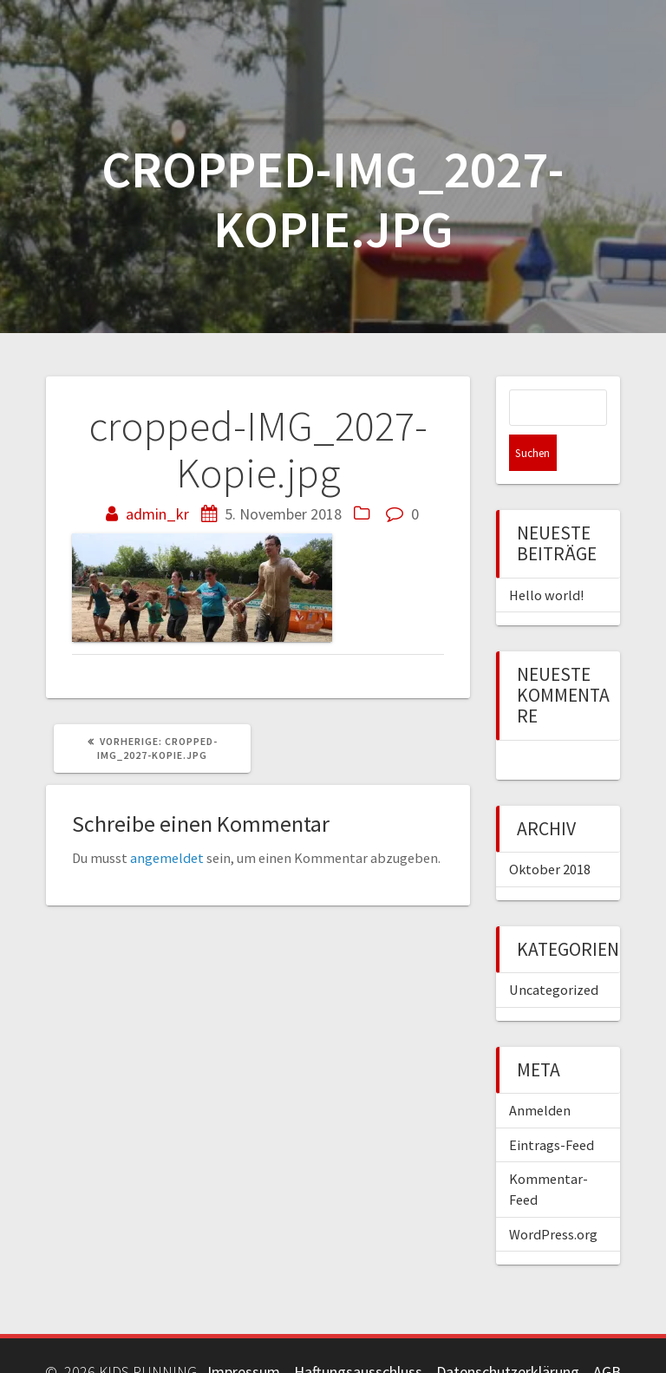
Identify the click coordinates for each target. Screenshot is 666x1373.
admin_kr (157, 514)
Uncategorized (553, 953)
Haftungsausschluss (358, 1335)
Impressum (243, 1335)
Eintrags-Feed (551, 1108)
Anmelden (540, 1073)
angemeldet (167, 857)
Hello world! (546, 558)
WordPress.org (553, 1197)
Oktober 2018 (550, 832)
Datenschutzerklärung (507, 1335)
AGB (607, 1335)
